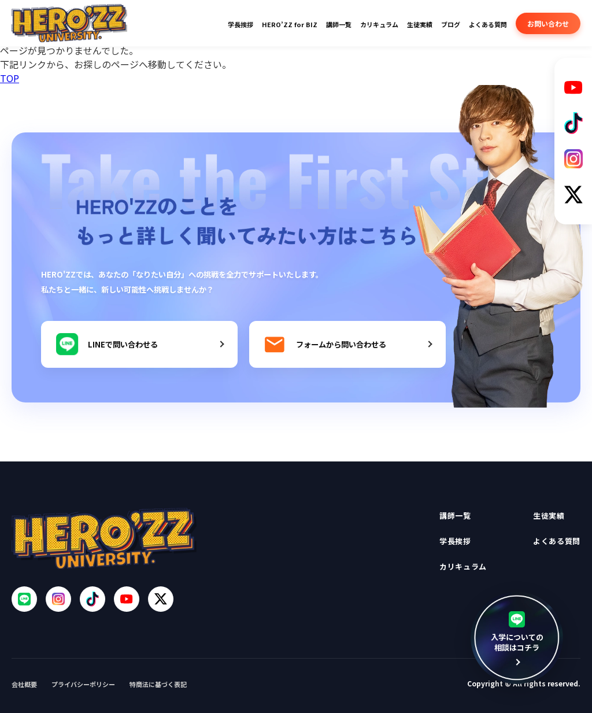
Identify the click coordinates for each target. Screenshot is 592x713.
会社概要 (24, 684)
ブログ (450, 24)
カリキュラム (379, 24)
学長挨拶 (240, 24)
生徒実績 (419, 24)
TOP (9, 78)
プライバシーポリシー (83, 684)
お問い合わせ (548, 23)
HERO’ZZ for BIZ (289, 24)
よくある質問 (488, 24)
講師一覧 (339, 24)
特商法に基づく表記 (158, 684)
